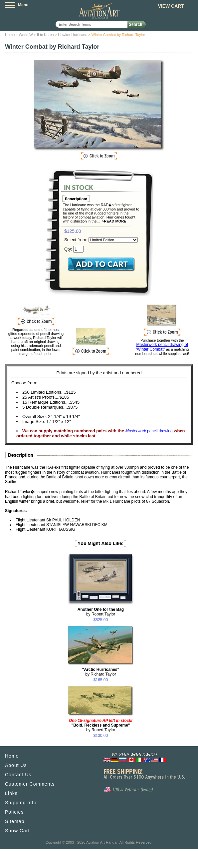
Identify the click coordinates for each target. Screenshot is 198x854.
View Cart (171, 6)
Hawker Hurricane (72, 35)
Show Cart (17, 830)
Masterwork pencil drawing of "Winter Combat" (161, 347)
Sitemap (14, 821)
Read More (115, 221)
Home (10, 35)
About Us (16, 765)
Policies (14, 812)
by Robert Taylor (101, 611)
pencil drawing (149, 431)
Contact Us (18, 774)
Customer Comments (30, 784)
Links (11, 793)
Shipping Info (21, 802)
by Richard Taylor (100, 672)
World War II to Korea (36, 35)
